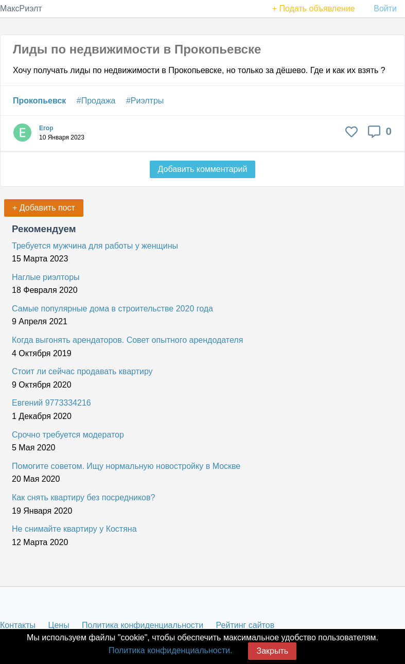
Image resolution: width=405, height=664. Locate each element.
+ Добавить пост (43, 207)
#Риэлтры (145, 100)
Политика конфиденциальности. (170, 650)
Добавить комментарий (203, 169)
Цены (58, 625)
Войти (385, 8)
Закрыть (272, 650)
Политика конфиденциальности (142, 625)
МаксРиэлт (21, 8)
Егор (46, 128)
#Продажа (96, 100)
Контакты (18, 625)
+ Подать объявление (313, 8)
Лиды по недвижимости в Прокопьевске (137, 49)
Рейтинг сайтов (245, 625)
